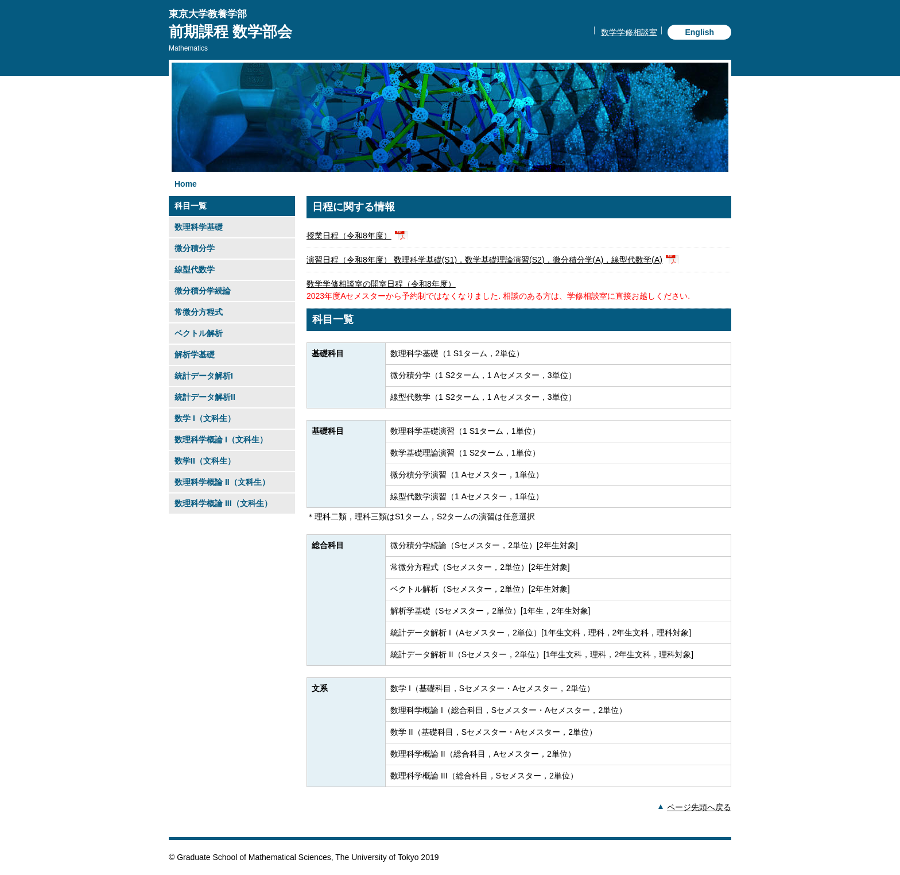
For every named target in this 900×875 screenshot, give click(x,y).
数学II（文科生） (204, 460)
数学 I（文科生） (204, 418)
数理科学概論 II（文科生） (222, 482)
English (699, 32)
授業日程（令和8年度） (349, 235)
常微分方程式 (198, 312)
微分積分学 (194, 248)
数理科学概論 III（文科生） (223, 503)
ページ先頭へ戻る (699, 807)
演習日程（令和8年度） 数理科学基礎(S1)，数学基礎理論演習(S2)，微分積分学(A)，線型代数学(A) (484, 259)
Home (185, 183)
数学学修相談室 (629, 32)
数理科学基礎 (198, 227)
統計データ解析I (203, 375)
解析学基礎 (194, 354)
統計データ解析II (204, 397)
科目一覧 (190, 205)
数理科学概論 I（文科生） (220, 439)
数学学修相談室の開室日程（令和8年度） (381, 283)
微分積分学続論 (202, 290)
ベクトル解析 (198, 333)
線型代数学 (194, 269)
